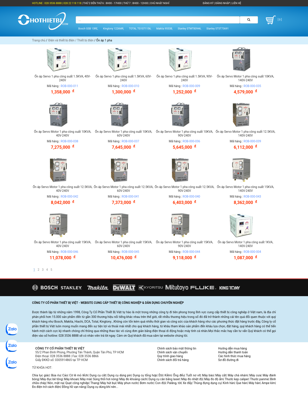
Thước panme (259, 379)
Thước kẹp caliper (237, 379)
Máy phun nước (128, 383)
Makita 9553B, (164, 28)
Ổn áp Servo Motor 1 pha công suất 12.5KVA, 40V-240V (62, 188)
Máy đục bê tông (51, 379)
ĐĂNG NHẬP (222, 3)
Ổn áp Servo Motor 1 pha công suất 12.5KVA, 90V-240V (184, 188)
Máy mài (85, 379)
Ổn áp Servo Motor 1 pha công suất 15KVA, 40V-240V (62, 244)
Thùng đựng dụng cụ (207, 383)
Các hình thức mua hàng (234, 356)
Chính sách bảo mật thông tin (176, 348)
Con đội (160, 383)
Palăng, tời (174, 383)
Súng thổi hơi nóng (105, 379)
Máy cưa (255, 375)
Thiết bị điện (85, 40)
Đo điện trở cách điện (46, 387)
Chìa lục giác (40, 375)
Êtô (160, 375)
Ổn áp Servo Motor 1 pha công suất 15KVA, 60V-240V (123, 244)
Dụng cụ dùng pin (119, 375)
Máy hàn (254, 383)
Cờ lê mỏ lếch (78, 375)
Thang (94, 383)
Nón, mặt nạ (55, 383)
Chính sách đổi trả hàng (173, 360)
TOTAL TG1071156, (140, 28)
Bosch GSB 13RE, (88, 28)
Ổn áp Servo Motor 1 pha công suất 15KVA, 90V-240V (184, 244)
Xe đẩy (187, 383)
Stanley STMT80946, (189, 28)
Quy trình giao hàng (170, 356)
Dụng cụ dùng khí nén (101, 387)
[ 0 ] (273, 19)
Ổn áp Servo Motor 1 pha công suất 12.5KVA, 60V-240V (123, 188)
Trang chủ (38, 40)
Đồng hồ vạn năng (74, 387)
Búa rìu (56, 375)
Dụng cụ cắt (98, 375)
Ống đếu (178, 375)
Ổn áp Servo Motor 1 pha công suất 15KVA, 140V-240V (245, 188)
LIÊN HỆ (236, 3)
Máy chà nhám (238, 375)
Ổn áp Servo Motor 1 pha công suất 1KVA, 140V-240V (245, 244)
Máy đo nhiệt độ (192, 379)
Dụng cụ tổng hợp (145, 375)
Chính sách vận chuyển (172, 352)
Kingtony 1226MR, (113, 28)
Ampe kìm (268, 383)
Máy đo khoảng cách (133, 379)
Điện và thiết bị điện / (62, 40)
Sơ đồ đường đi (228, 360)
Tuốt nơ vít (193, 375)
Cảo (65, 375)
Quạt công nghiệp (77, 383)
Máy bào (208, 375)
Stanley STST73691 (217, 28)
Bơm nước (147, 383)
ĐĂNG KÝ (208, 3)
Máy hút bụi (108, 383)
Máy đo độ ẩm (214, 379)
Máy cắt (220, 375)
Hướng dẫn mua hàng (232, 348)
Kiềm (167, 375)
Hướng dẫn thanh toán (233, 352)
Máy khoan (71, 379)
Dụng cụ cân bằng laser (164, 379)
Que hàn (241, 383)
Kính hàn (228, 383)
